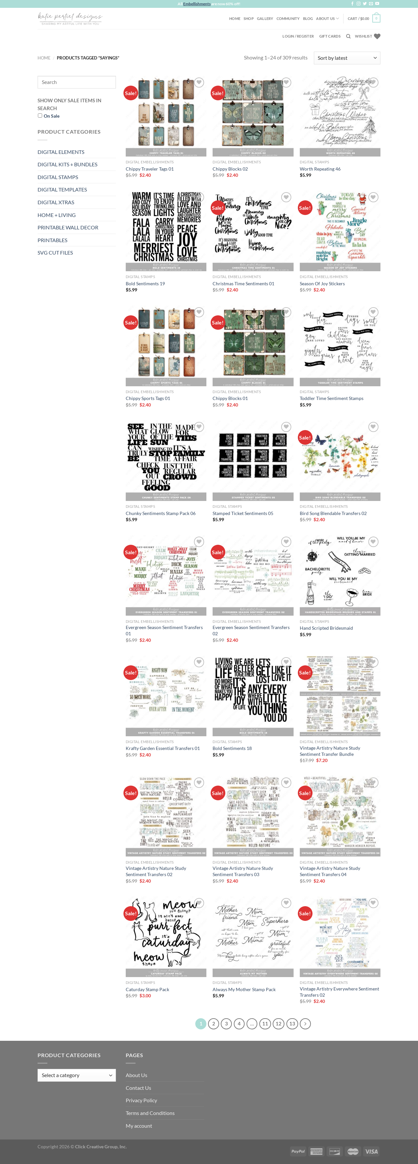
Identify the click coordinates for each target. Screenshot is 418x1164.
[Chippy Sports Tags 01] (166, 346)
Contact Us (138, 1088)
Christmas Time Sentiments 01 (243, 283)
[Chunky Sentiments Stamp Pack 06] (166, 460)
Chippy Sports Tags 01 (148, 398)
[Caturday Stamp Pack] (166, 936)
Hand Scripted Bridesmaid (326, 628)
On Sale (51, 116)
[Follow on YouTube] (377, 4)
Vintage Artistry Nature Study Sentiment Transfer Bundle (330, 751)
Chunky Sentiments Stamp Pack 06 (161, 513)
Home (234, 18)
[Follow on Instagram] (359, 4)
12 (278, 1023)
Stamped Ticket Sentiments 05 (243, 513)
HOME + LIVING (57, 215)
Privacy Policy (141, 1100)
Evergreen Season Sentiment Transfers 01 (164, 630)
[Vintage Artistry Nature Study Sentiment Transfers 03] (253, 816)
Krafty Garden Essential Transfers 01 (163, 748)
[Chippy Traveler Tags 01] (166, 116)
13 (292, 1023)
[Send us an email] (371, 4)
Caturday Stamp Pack (147, 989)
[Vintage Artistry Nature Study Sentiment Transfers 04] (340, 816)
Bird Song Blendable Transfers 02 (333, 513)
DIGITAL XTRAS (56, 202)
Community (288, 18)
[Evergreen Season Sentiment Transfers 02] (253, 575)
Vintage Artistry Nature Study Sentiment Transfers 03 (243, 871)
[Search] (348, 36)
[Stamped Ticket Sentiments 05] (253, 460)
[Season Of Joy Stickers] (340, 231)
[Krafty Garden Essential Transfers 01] (166, 696)
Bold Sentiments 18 (232, 748)
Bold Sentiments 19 (145, 283)
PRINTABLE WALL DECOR (68, 227)
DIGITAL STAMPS (58, 177)
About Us (327, 18)
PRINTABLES (52, 240)
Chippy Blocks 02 (230, 169)
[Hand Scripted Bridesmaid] (340, 575)
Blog (308, 18)
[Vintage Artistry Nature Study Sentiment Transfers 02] (166, 816)
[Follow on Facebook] (352, 4)
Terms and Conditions (150, 1113)
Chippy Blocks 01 (230, 398)
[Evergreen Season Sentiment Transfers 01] (166, 575)
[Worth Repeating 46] (340, 116)
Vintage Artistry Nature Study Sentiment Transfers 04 (330, 871)
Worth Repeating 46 (320, 169)
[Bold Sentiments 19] (166, 231)
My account (139, 1125)
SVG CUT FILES (55, 252)
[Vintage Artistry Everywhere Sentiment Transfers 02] (340, 936)
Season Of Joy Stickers (322, 283)
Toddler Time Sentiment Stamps (331, 398)
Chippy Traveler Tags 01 (150, 169)
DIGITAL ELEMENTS (61, 152)
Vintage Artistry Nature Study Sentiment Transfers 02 (156, 871)
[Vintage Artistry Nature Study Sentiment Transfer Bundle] (340, 696)
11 (265, 1023)
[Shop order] (347, 58)
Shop (249, 18)
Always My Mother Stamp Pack (244, 989)
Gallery (265, 18)
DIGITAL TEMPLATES (62, 189)
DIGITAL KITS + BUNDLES (67, 164)
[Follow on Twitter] (365, 4)
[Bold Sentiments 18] (253, 696)
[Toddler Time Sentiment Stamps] (340, 346)
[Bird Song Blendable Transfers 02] (340, 460)
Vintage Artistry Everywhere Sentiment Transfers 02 (339, 992)
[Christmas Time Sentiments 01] (253, 231)
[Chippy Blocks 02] (253, 116)
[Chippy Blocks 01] (253, 346)
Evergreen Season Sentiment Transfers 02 (251, 630)
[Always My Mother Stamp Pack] (253, 936)
